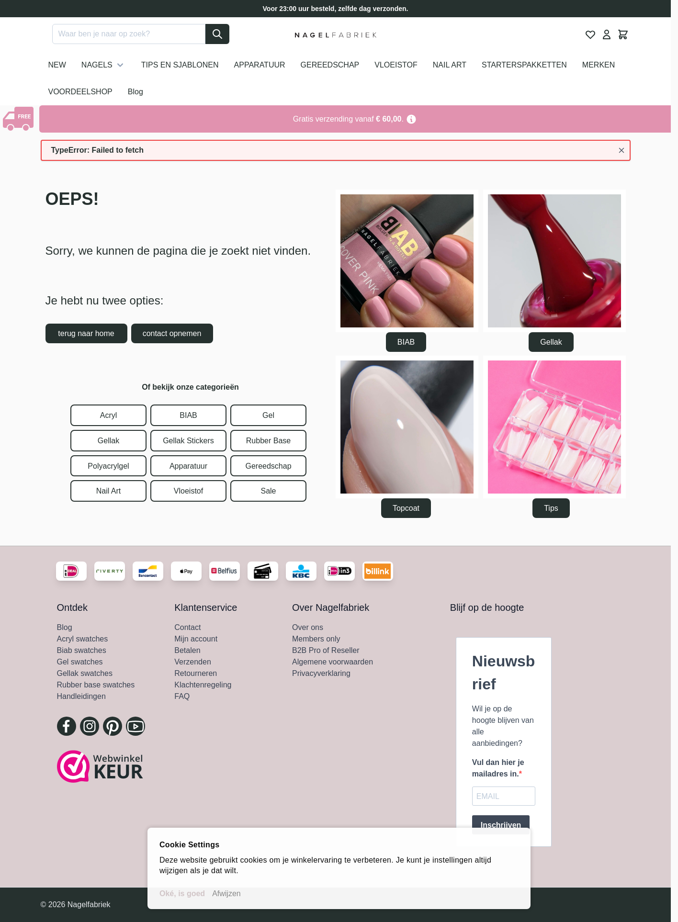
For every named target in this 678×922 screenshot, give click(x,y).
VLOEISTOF (396, 65)
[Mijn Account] (606, 34)
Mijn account (195, 639)
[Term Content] (411, 119)
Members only (316, 639)
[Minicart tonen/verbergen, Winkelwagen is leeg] (623, 34)
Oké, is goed (182, 893)
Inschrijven (501, 825)
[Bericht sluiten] (621, 150)
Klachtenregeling (202, 685)
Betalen (187, 650)
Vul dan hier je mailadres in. (498, 768)
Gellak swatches (85, 673)
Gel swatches (80, 662)
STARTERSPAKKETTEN (524, 65)
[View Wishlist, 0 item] (590, 34)
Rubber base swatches (96, 685)
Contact (187, 627)
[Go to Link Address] (355, 119)
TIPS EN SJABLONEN (180, 65)
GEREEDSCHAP (330, 65)
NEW (57, 65)
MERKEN (598, 65)
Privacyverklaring (321, 673)
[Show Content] (19, 119)
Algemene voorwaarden (332, 662)
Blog (135, 92)
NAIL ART (449, 65)
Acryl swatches (82, 639)
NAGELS (103, 65)
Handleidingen (81, 696)
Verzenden (192, 662)
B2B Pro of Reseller (326, 650)
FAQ (182, 696)
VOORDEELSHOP (80, 92)
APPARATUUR (259, 65)
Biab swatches (81, 650)
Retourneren (195, 673)
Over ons (307, 627)
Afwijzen (226, 893)
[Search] (217, 34)
